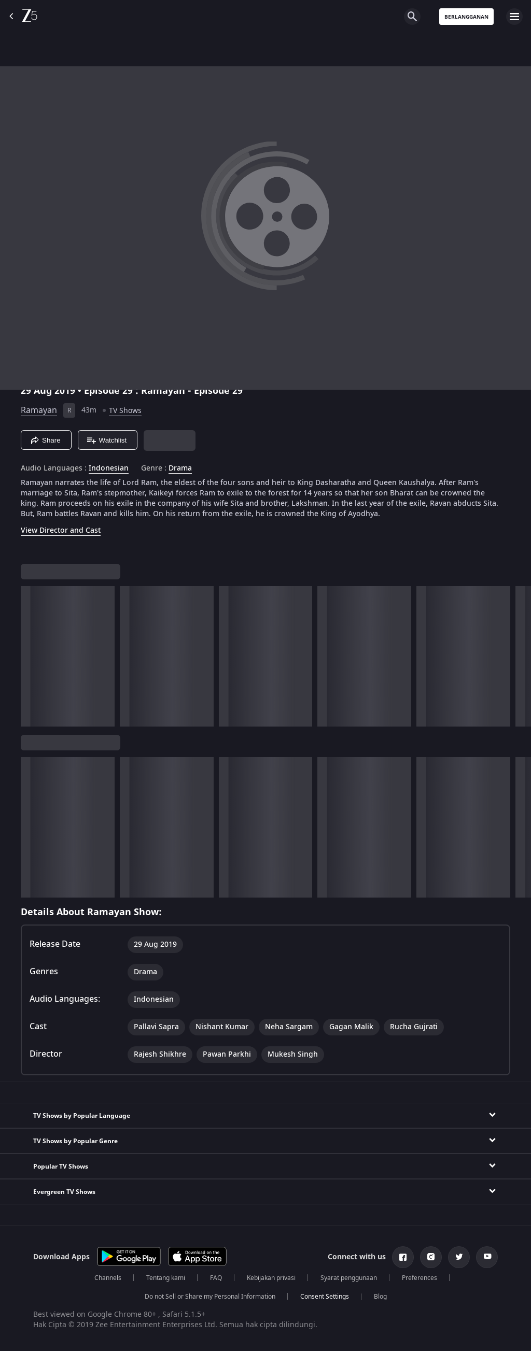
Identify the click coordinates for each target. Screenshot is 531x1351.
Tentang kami (165, 1278)
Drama (180, 468)
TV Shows (125, 410)
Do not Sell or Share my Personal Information (210, 1296)
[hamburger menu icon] (514, 16)
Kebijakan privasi (271, 1278)
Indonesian (109, 468)
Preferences (419, 1278)
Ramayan (39, 410)
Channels (107, 1278)
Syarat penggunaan (348, 1278)
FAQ (216, 1278)
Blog (380, 1296)
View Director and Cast (61, 530)
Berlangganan (466, 17)
